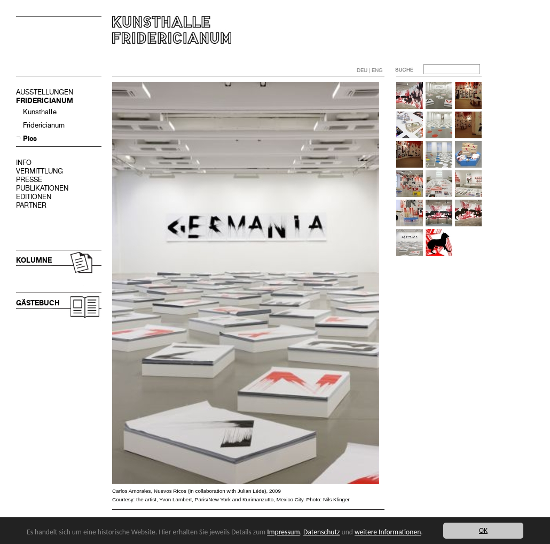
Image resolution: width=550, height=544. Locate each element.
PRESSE (29, 180)
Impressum (283, 532)
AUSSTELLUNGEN (44, 92)
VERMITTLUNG (39, 171)
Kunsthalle (40, 112)
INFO (24, 163)
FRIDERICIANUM (44, 101)
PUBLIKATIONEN (42, 188)
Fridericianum (44, 125)
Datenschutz (321, 532)
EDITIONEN (33, 197)
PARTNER (31, 205)
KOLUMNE (34, 260)
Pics (30, 139)
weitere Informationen (388, 532)
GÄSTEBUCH (38, 303)
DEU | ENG (370, 70)
